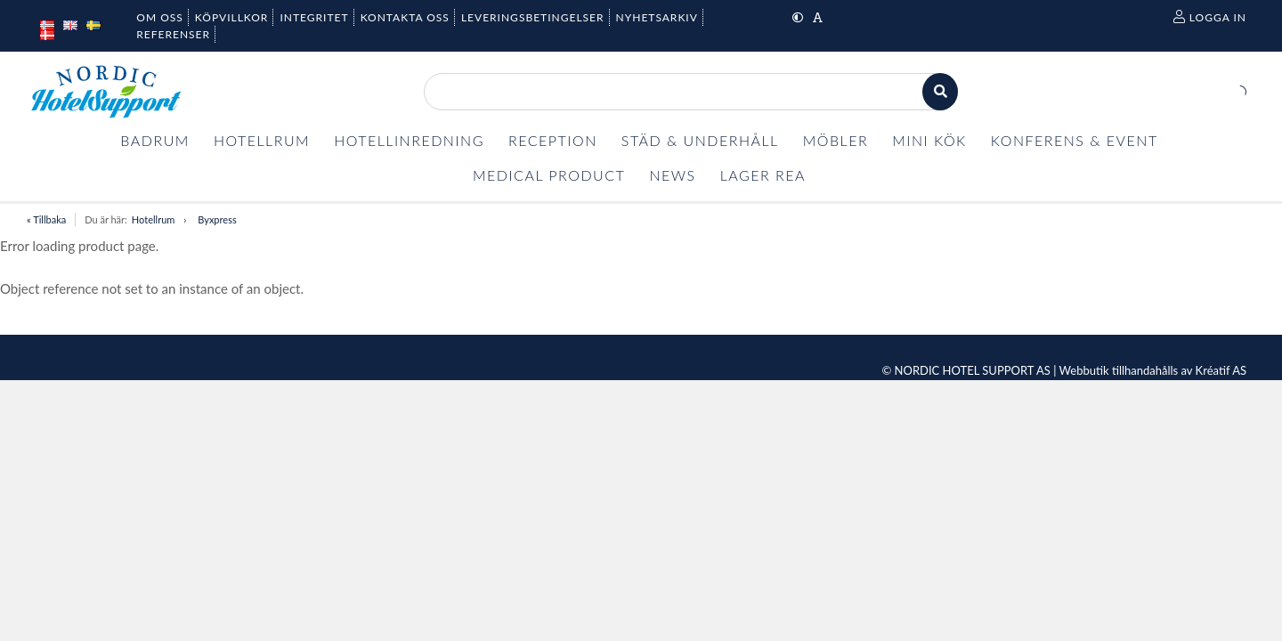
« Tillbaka (46, 219)
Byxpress (217, 219)
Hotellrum (153, 219)
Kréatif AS (1221, 370)
